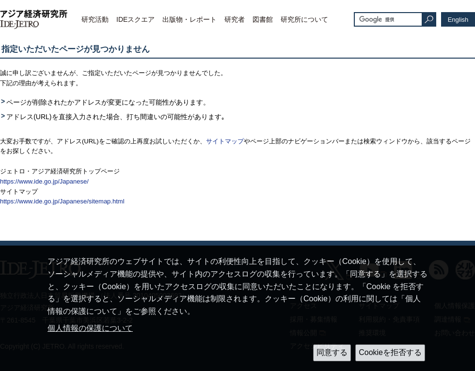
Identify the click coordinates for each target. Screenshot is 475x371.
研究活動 (95, 19)
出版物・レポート (189, 19)
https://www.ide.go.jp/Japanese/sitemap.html (62, 201)
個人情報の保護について (90, 328)
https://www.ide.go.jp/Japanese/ (44, 181)
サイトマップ (225, 141)
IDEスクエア (135, 19)
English (458, 19)
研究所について (304, 19)
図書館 (263, 19)
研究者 (234, 19)
